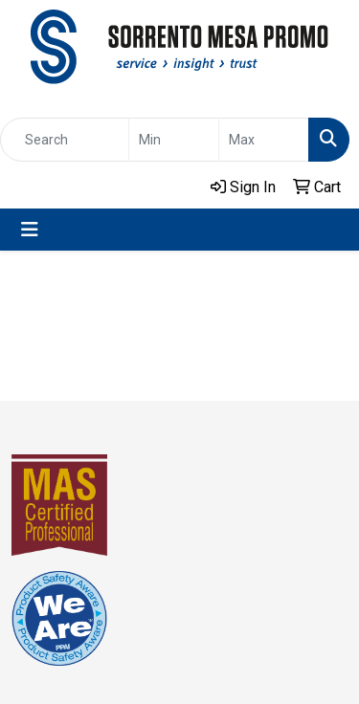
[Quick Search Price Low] (173, 140)
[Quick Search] (64, 140)
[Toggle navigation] (30, 229)
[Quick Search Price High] (263, 140)
